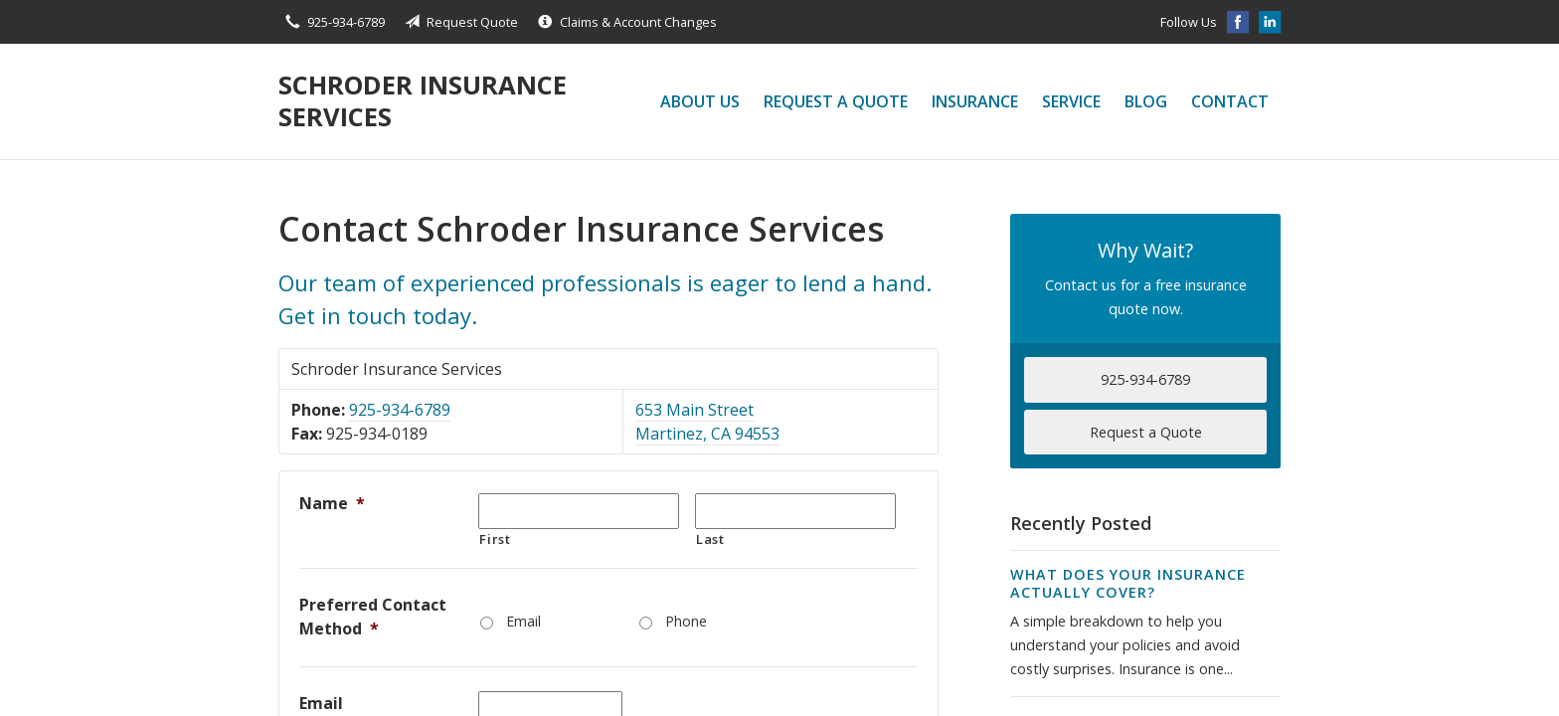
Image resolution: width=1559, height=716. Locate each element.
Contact (1230, 101)
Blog (1146, 101)
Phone (686, 621)
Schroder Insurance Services (422, 101)
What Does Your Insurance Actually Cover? (1128, 583)
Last (710, 539)
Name (332, 503)
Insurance (975, 101)
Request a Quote (836, 101)
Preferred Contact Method (372, 616)
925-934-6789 (399, 410)
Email (523, 621)
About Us (700, 101)
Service (1071, 101)
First (494, 539)
